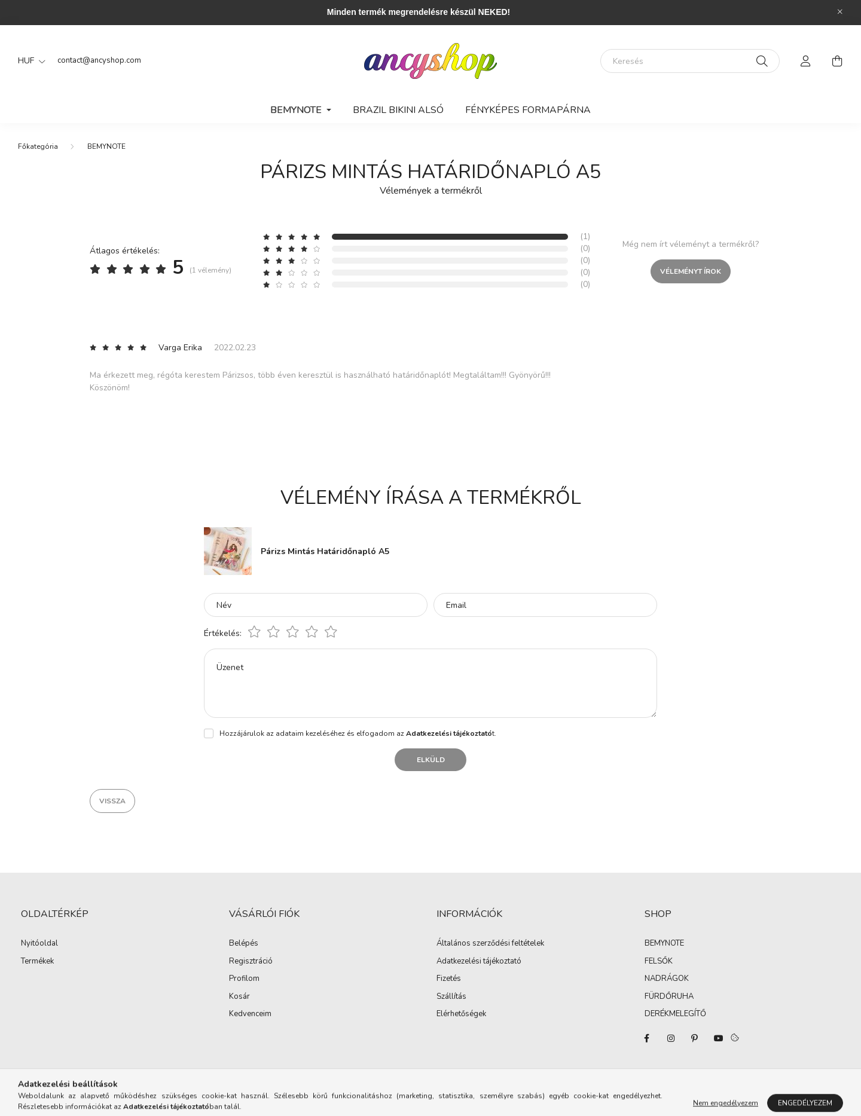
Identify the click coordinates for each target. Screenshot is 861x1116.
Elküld (431, 760)
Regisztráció (251, 962)
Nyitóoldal (39, 944)
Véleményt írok (690, 271)
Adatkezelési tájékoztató (478, 962)
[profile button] (806, 61)
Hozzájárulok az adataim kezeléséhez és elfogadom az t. (357, 733)
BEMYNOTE (106, 146)
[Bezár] (840, 12)
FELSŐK (659, 962)
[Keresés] (690, 61)
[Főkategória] (38, 146)
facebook (647, 1038)
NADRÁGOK (667, 979)
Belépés (243, 944)
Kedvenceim (250, 1014)
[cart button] (837, 61)
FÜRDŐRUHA (669, 997)
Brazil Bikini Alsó (398, 110)
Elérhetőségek (461, 1014)
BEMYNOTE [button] (297, 110)
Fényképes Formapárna (528, 110)
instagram (671, 1038)
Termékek (37, 962)
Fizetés (448, 979)
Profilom (244, 979)
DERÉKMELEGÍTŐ (675, 1014)
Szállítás (451, 997)
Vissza (112, 801)
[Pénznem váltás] (28, 61)
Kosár (239, 997)
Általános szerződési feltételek (490, 944)
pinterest (695, 1038)
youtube (719, 1038)
